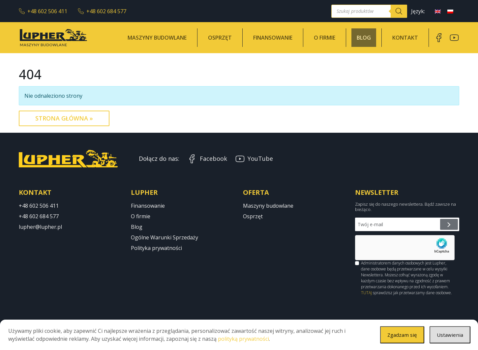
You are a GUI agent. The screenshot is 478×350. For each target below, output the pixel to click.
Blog (364, 37)
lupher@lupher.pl (40, 226)
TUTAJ (366, 293)
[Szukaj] (399, 11)
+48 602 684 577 (102, 11)
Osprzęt (220, 37)
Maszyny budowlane (157, 37)
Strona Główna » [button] (64, 118)
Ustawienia (449, 334)
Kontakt (405, 37)
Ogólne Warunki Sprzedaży (164, 237)
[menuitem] (438, 11)
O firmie (324, 37)
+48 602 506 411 (43, 11)
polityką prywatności (243, 338)
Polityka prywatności (156, 248)
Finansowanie (272, 37)
